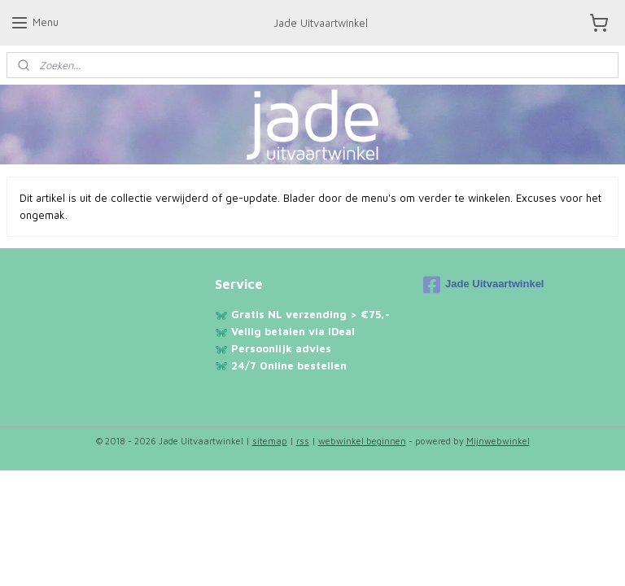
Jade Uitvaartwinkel (483, 285)
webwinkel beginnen (362, 440)
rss (302, 440)
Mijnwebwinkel (498, 440)
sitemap (269, 440)
